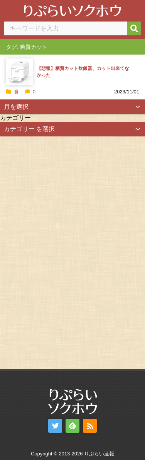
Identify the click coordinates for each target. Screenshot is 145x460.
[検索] (134, 28)
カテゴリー (15, 118)
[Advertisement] (58, 251)
